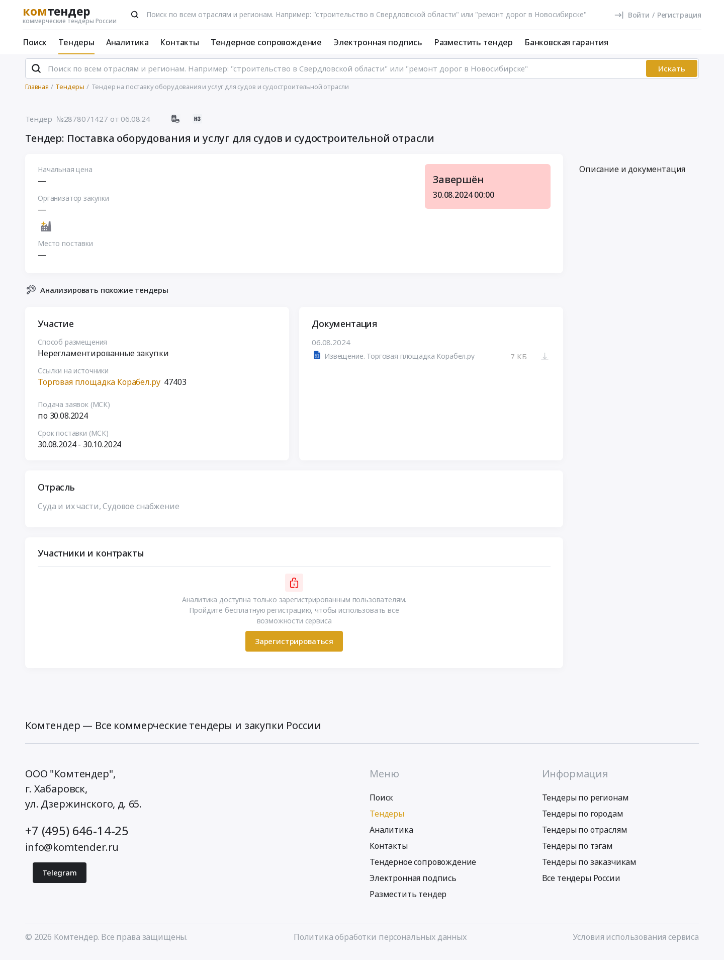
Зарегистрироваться (294, 646)
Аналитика (127, 42)
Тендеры (76, 42)
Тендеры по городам (582, 818)
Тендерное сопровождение (266, 42)
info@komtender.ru (72, 851)
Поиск (35, 42)
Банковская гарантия (566, 42)
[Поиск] (135, 14)
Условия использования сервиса (636, 941)
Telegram (59, 877)
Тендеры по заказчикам (589, 866)
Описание (632, 173)
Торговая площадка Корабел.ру (99, 385)
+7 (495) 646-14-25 (77, 835)
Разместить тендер (473, 42)
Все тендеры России (581, 882)
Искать (671, 73)
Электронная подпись (377, 42)
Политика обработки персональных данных (380, 941)
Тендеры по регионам (585, 802)
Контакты (179, 42)
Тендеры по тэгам (577, 850)
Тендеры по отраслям (584, 834)
